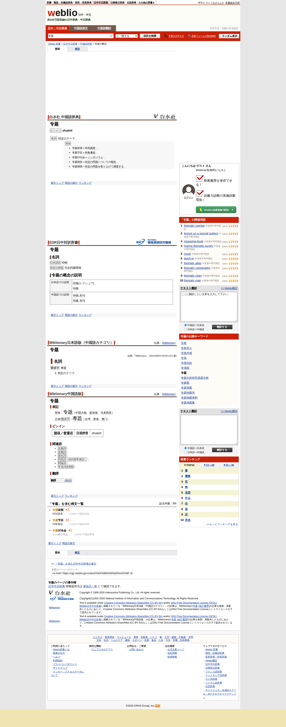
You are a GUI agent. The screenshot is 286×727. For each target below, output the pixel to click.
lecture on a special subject (201, 233)
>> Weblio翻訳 (229, 288)
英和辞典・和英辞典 (216, 656)
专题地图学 (188, 392)
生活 (106, 640)
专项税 (185, 367)
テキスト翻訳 (188, 288)
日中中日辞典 (101, 2)
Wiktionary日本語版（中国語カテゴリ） (81, 343)
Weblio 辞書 (54, 44)
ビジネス (97, 637)
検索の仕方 (59, 653)
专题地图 (186, 387)
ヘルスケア (117, 640)
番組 (92, 152)
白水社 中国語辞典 (64, 117)
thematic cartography (197, 268)
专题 (195, 606)
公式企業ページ (175, 649)
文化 (99, 640)
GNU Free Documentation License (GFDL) (194, 602)
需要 (187, 476)
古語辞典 (131, 2)
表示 (68, 480)
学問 (190, 637)
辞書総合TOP (232, 2)
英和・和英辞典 (83, 2)
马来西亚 (106, 412)
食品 (153, 640)
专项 (183, 358)
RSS (157, 706)
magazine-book (193, 241)
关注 (187, 520)
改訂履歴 (204, 606)
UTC (170, 356)
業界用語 (109, 637)
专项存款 (186, 362)
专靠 (183, 343)
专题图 (185, 382)
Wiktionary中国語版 (65, 394)
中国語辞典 (86, 44)
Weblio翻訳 (211, 660)
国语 (57, 433)
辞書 (49, 2)
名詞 (58, 361)
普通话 (68, 433)
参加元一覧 (90, 586)
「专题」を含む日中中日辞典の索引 (75, 563)
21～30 (228, 464)
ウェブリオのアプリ (102, 649)
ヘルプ (56, 656)
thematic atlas (192, 263)
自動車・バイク (149, 637)
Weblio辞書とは (61, 649)
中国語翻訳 (104, 28)
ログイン (217, 2)
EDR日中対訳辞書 (63, 243)
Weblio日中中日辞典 (90, 606)
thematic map (192, 280)
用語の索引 (71, 182)
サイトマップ (60, 668)
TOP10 (189, 465)
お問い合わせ (136, 649)
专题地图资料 (189, 397)
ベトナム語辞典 (213, 682)
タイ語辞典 (211, 679)
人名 (160, 640)
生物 (146, 640)
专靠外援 (186, 353)
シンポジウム (95, 157)
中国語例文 (81, 28)
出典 (130, 356)
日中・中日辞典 (57, 28)
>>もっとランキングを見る (222, 524)
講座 (92, 148)
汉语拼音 (82, 433)
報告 (113, 161)
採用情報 (172, 656)
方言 (168, 640)
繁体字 (55, 367)
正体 (57, 419)
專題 (63, 367)
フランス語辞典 (213, 671)
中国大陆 (81, 412)
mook (187, 253)
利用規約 (58, 660)
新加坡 (93, 412)
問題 (95, 161)
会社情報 (172, 653)
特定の (62, 138)
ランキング (85, 182)
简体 (57, 412)
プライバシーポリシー (65, 664)
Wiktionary (169, 342)
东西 (187, 492)
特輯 (65, 262)
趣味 (127, 640)
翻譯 (53, 480)
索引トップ (57, 182)
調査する (118, 166)
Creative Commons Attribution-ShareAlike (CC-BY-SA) (133, 602)
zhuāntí (67, 130)
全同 (70, 267)
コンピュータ (124, 637)
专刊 (82, 295)
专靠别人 (186, 348)
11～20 (209, 464)
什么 (187, 498)
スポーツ (137, 640)
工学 (166, 637)
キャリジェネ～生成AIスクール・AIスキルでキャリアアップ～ (219, 694)
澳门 (104, 419)
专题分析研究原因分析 (195, 377)
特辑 (76, 295)
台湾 (87, 419)
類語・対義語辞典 (63, 2)
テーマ (71, 138)
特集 (87, 152)
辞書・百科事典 (181, 640)
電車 (135, 637)
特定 (60, 373)
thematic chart (193, 275)
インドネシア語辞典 (216, 675)
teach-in (189, 258)
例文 (77, 48)
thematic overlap (194, 225)
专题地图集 (188, 402)
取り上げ (105, 166)
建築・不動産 (179, 637)
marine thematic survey (198, 245)
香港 (96, 419)
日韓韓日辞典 (117, 2)
